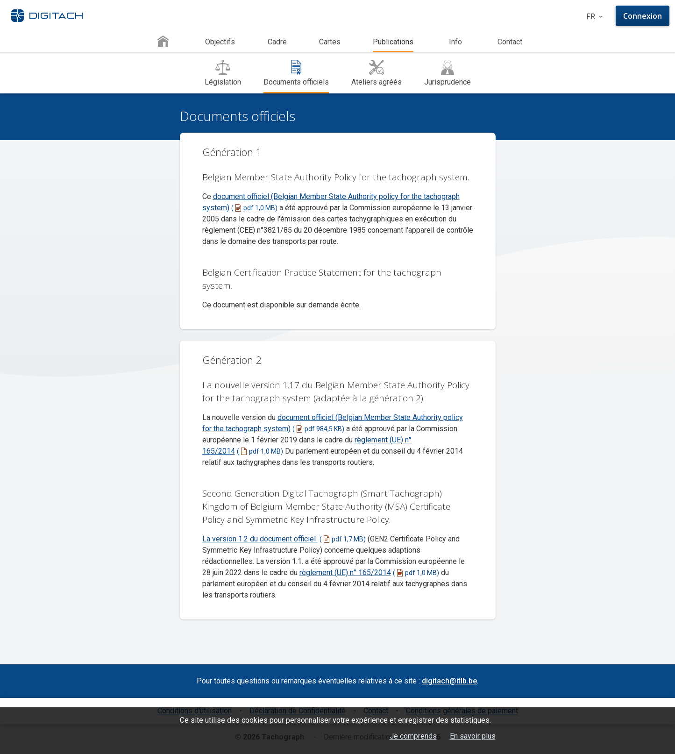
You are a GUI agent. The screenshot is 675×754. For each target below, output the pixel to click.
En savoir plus (473, 736)
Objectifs (220, 41)
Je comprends (413, 736)
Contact (509, 41)
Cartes (330, 41)
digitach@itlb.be (449, 680)
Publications (393, 41)
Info (455, 41)
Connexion (642, 16)
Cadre (277, 41)
